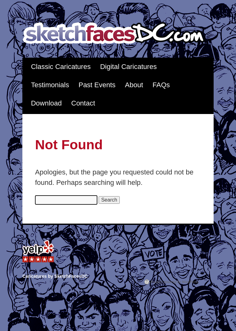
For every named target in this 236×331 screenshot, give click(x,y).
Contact (83, 103)
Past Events (96, 85)
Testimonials (50, 85)
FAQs (161, 85)
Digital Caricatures (128, 67)
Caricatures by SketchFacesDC (118, 33)
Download (46, 103)
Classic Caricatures (61, 67)
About (134, 85)
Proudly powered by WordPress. (175, 282)
